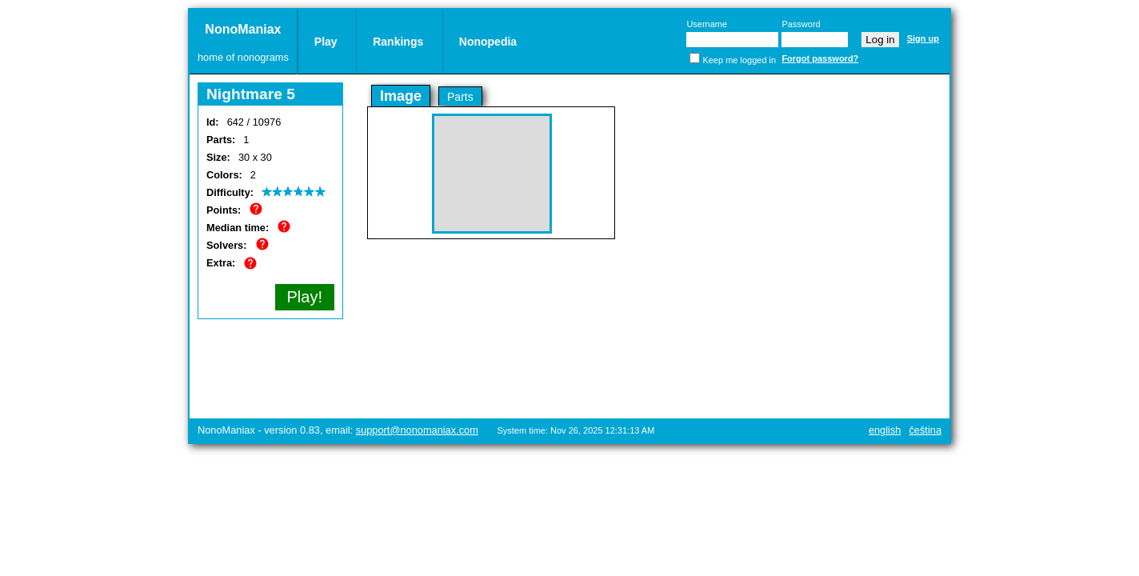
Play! (304, 297)
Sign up (923, 38)
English (885, 430)
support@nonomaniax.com (417, 430)
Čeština (925, 430)
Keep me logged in (739, 60)
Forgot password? (819, 58)
